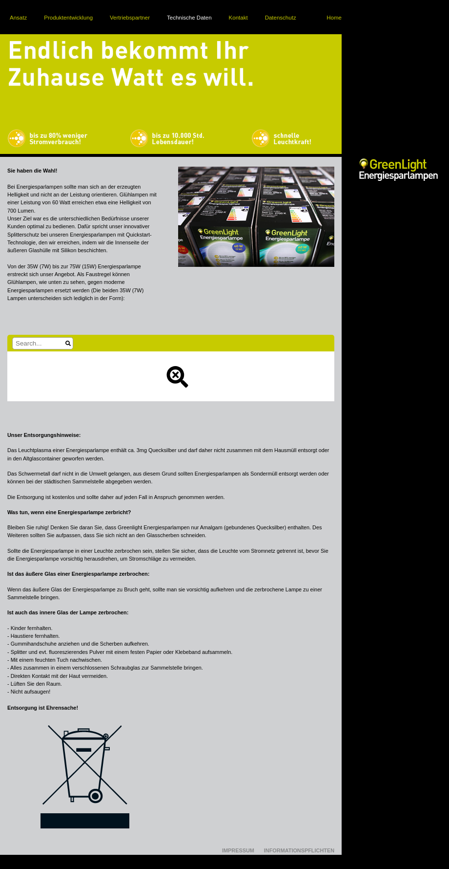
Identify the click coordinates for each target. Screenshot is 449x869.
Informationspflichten (299, 850)
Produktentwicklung (68, 18)
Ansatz (18, 18)
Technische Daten (189, 18)
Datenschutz (280, 18)
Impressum (238, 850)
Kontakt (238, 18)
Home (334, 18)
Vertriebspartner (130, 18)
